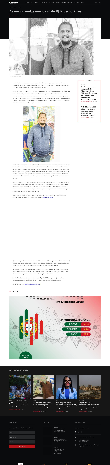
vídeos (82, 2)
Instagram (33, 284)
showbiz (36, 2)
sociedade (76, 2)
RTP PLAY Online (48, 197)
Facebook (27, 284)
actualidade (29, 2)
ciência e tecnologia (67, 2)
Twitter (38, 284)
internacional (43, 2)
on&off (58, 2)
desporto (51, 2)
